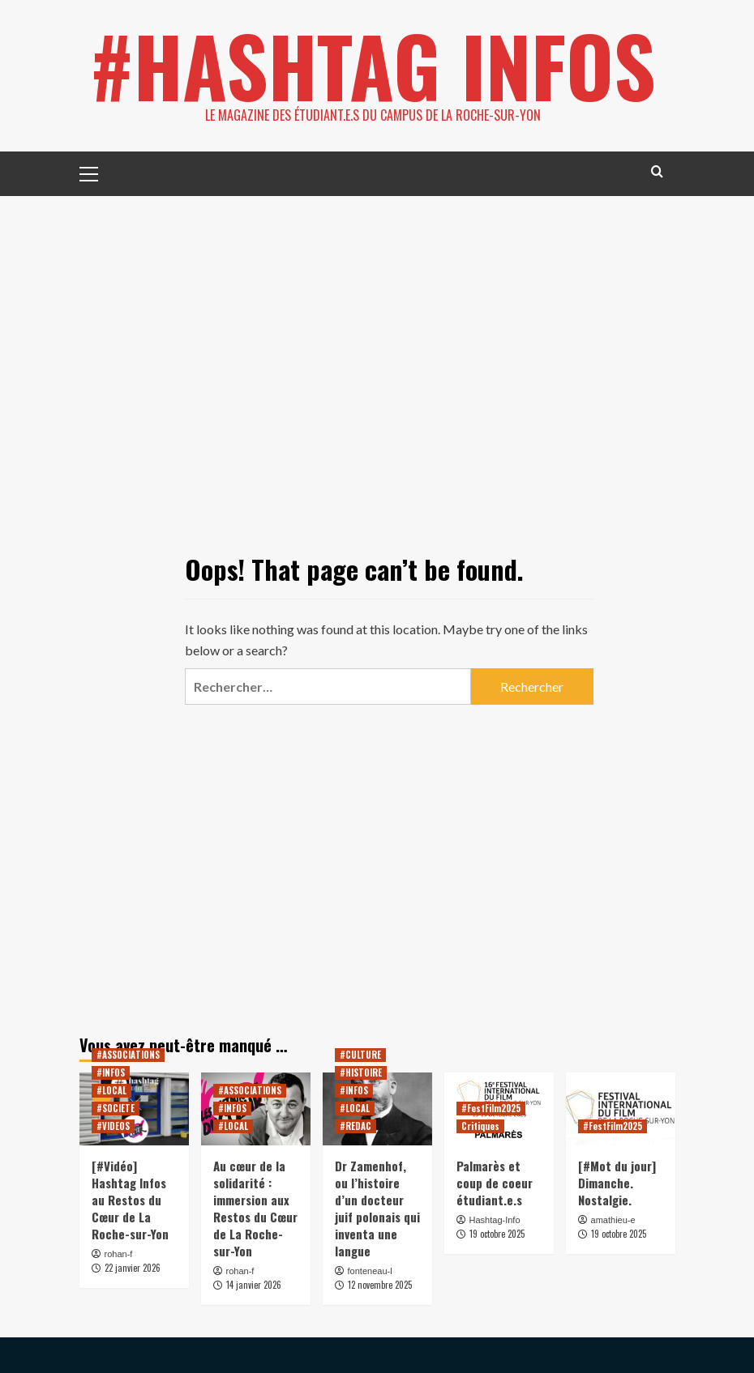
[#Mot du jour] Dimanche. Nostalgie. (617, 1183)
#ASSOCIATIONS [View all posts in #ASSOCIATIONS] (128, 1054)
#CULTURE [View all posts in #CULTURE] (360, 1054)
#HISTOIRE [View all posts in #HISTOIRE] (361, 1072)
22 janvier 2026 (133, 1267)
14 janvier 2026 (253, 1284)
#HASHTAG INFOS (373, 65)
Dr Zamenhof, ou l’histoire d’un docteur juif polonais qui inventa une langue (377, 1208)
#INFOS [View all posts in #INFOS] (110, 1072)
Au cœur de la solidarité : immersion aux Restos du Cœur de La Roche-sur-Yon (255, 1208)
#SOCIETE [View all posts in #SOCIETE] (115, 1108)
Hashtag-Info (495, 1220)
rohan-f (119, 1254)
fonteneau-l (370, 1271)
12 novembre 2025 (380, 1284)
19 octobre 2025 (497, 1233)
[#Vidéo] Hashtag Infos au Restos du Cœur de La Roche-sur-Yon (130, 1200)
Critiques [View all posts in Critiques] (480, 1125)
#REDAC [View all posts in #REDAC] (355, 1125)
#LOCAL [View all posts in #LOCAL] (111, 1090)
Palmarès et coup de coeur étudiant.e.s (494, 1183)
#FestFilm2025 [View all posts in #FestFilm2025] (491, 1108)
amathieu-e (613, 1220)
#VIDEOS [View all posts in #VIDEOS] (113, 1125)
